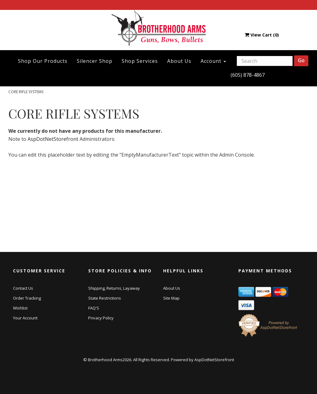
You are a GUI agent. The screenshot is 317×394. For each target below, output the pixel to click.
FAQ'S (93, 308)
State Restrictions (104, 298)
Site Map (171, 298)
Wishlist (20, 308)
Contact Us (23, 288)
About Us (179, 61)
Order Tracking (27, 298)
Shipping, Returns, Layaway (114, 288)
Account (213, 61)
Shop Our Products (42, 61)
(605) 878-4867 (248, 74)
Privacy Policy (101, 318)
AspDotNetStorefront (53, 139)
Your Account (25, 318)
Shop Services (140, 61)
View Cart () (262, 35)
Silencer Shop (94, 61)
